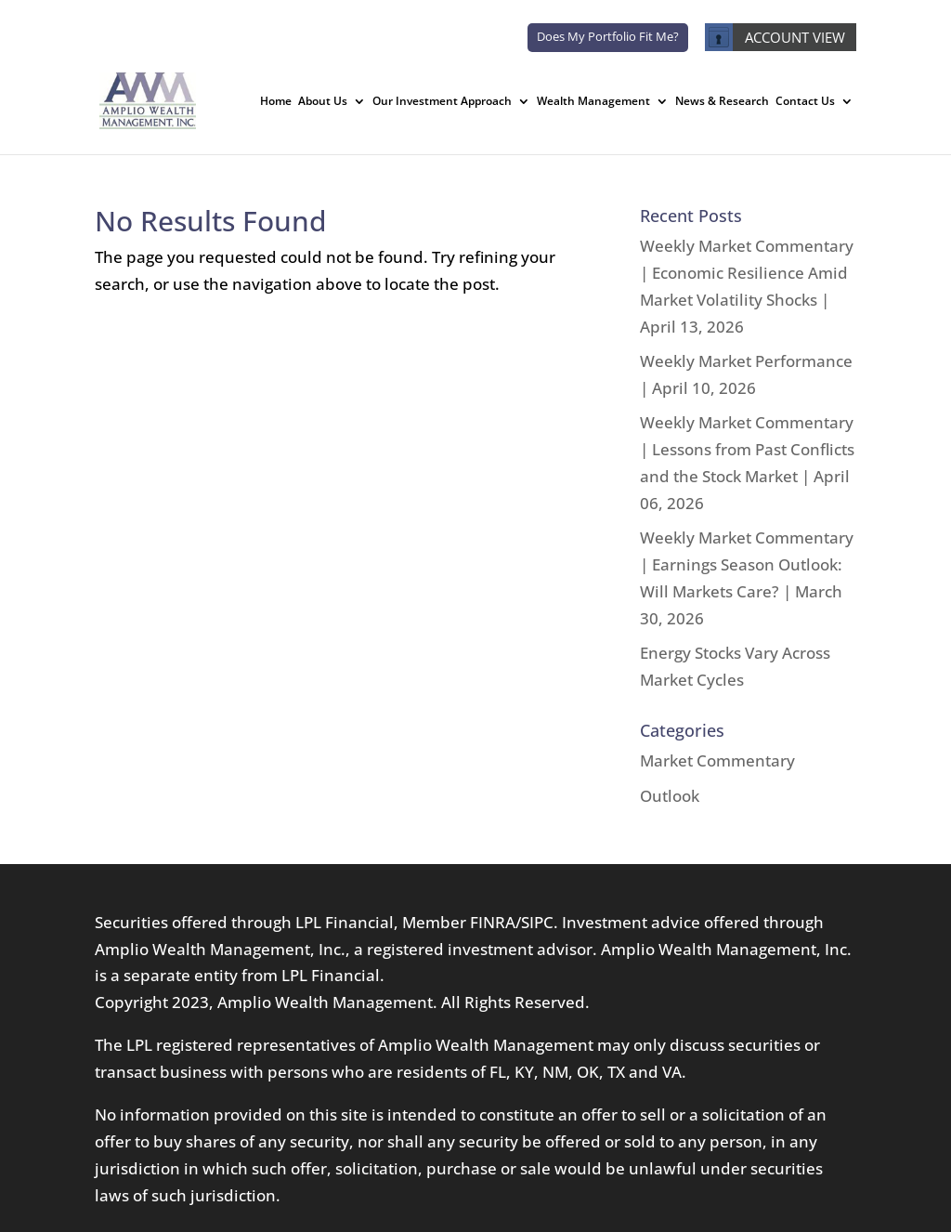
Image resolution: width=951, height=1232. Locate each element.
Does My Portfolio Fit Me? (608, 36)
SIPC (537, 922)
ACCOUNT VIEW (775, 37)
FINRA (492, 922)
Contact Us (805, 102)
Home (276, 102)
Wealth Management (593, 102)
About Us (322, 102)
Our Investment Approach (442, 102)
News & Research (722, 102)
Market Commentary (717, 760)
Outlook (669, 795)
